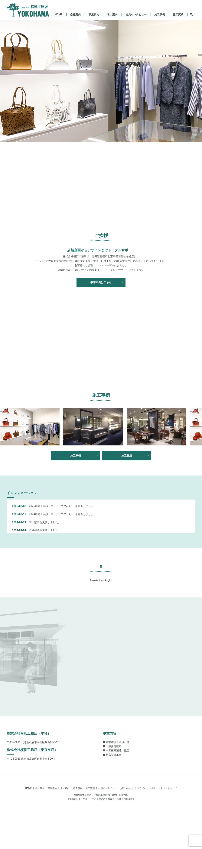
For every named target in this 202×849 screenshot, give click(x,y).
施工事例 (159, 14)
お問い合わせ (127, 788)
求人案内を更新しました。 (45, 522)
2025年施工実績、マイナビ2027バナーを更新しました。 (62, 506)
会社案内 (75, 14)
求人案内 (112, 14)
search (193, 14)
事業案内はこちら (101, 282)
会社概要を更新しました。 (45, 530)
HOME (58, 14)
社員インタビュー (135, 14)
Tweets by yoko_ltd (101, 580)
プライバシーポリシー (148, 788)
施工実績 (178, 14)
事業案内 (93, 14)
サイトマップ (170, 788)
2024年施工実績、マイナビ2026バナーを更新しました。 (62, 514)
